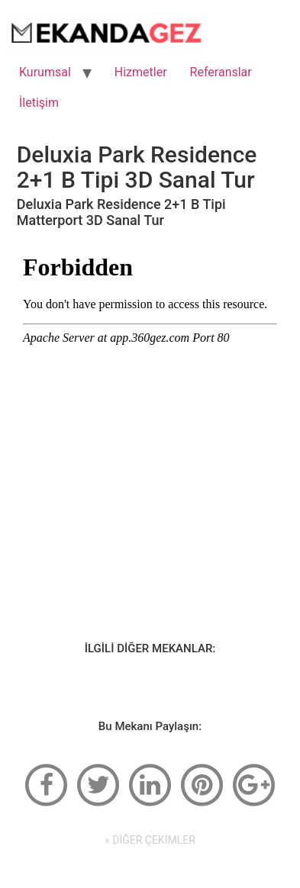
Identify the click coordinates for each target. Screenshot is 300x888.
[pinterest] (201, 784)
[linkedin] (150, 784)
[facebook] (46, 784)
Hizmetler (141, 72)
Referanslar (221, 72)
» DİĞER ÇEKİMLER (150, 840)
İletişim (39, 102)
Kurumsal (45, 72)
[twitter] (98, 784)
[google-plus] (253, 784)
